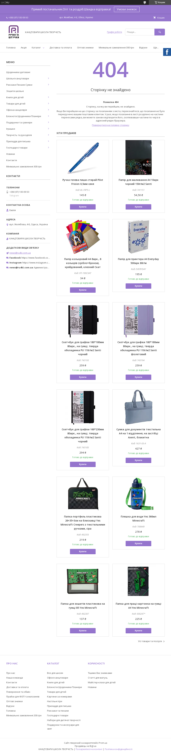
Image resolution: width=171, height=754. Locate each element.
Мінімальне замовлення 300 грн (116, 47)
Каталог (36, 47)
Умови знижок (127, 9)
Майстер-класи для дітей (102, 682)
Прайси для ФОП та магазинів (22, 696)
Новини (10, 153)
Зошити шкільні (15, 91)
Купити (82, 207)
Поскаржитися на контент (89, 749)
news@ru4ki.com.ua (20, 252)
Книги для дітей (15, 97)
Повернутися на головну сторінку (110, 125)
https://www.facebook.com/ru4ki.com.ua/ (43, 257)
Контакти (11, 160)
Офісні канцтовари (57, 677)
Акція (24, 47)
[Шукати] (159, 32)
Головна (11, 47)
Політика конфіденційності (118, 749)
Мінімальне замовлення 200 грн (24, 715)
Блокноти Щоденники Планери (23, 116)
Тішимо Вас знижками (100, 673)
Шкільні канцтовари (17, 78)
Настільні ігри (54, 701)
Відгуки (143, 47)
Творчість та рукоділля (19, 135)
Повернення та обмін (18, 691)
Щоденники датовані (18, 72)
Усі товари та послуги (150, 641)
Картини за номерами (59, 696)
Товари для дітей (15, 103)
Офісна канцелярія (16, 109)
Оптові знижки (85, 47)
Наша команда (14, 677)
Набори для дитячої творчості (64, 720)
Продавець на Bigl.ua (85, 746)
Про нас (10, 673)
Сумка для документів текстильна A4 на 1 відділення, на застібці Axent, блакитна (138, 433)
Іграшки (10, 128)
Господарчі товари (16, 147)
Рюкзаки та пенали (58, 710)
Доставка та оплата (61, 47)
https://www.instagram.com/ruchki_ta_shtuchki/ (47, 262)
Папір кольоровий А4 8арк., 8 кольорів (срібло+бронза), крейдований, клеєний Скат (82, 263)
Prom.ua (103, 742)
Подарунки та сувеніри (19, 122)
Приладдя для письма (18, 141)
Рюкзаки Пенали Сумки (19, 84)
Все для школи (55, 673)
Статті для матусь (98, 677)
